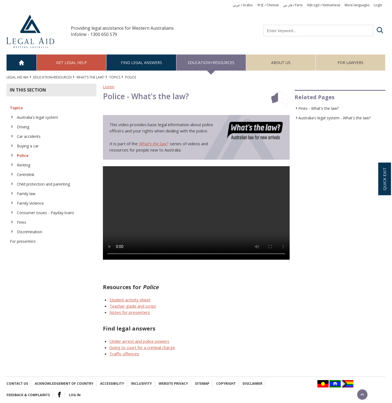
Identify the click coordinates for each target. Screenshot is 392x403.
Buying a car (28, 146)
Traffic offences (124, 353)
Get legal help (71, 62)
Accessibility (112, 383)
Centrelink (25, 174)
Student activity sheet (130, 299)
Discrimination (29, 231)
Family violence (30, 203)
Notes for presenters (129, 312)
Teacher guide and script (132, 306)
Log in (75, 395)
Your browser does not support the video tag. (196, 213)
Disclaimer (252, 383)
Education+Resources (211, 62)
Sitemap (202, 383)
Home (22, 62)
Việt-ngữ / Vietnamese (323, 5)
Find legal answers (141, 62)
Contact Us (17, 383)
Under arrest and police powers (139, 341)
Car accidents (29, 136)
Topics (114, 77)
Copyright (226, 383)
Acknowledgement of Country (64, 383)
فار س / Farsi (292, 5)
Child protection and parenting (43, 184)
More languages (357, 5)
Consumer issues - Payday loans (45, 212)
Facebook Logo (59, 394)
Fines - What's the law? (318, 108)
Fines (21, 222)
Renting (23, 165)
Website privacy (173, 383)
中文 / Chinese (268, 5)
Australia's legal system (37, 117)
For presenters (23, 241)
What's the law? (90, 77)
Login (378, 5)
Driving (23, 126)
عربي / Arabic (243, 5)
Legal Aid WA (17, 77)
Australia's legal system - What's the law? (334, 117)
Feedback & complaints (28, 395)
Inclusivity (141, 383)
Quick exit (384, 178)
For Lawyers (350, 62)
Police (23, 155)
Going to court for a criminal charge (142, 347)
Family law (26, 193)
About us (280, 62)
